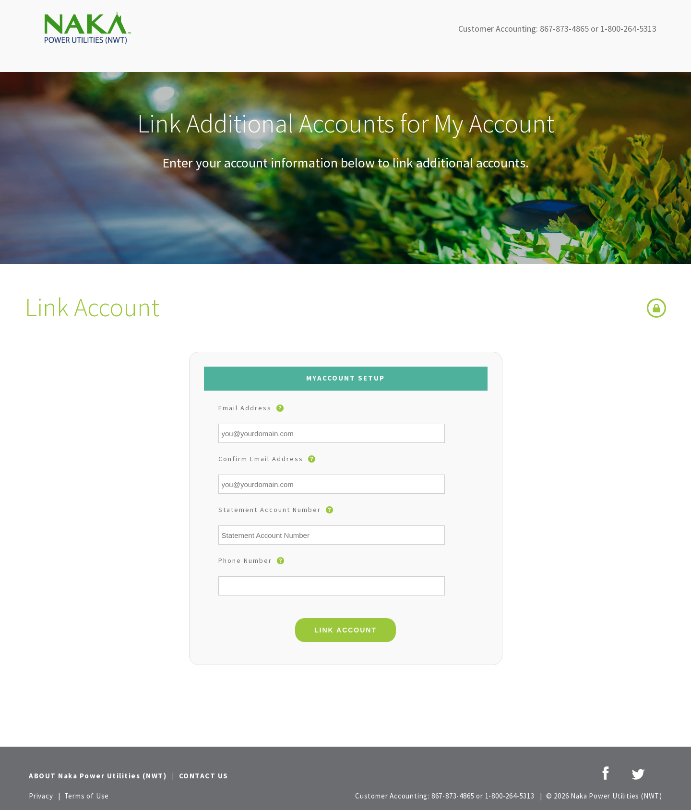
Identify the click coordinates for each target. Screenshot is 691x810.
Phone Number (251, 560)
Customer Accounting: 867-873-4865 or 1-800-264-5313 (557, 29)
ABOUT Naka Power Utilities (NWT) (98, 775)
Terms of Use (86, 795)
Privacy (41, 795)
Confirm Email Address (266, 458)
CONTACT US (203, 775)
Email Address (251, 408)
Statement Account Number (275, 509)
